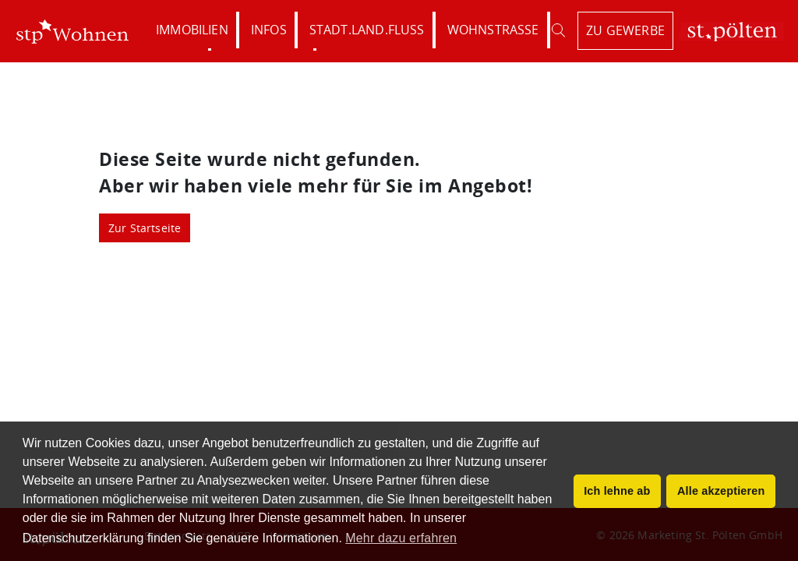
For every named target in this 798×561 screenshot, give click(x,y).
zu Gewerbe (625, 30)
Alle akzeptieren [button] (720, 491)
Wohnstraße (493, 29)
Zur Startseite (145, 228)
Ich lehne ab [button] (617, 491)
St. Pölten (731, 31)
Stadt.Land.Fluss (367, 29)
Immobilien (192, 29)
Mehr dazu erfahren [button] (401, 538)
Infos (269, 29)
